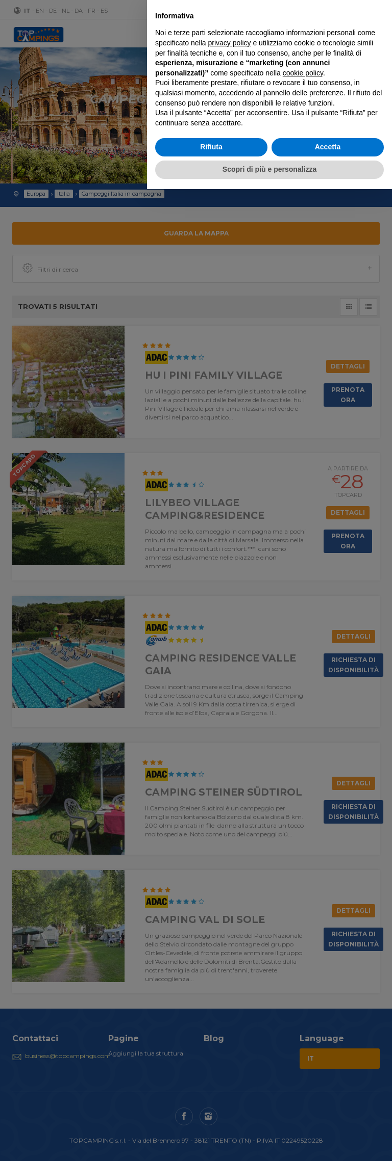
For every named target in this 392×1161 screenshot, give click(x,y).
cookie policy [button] (303, 73)
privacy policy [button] (229, 43)
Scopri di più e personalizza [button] (269, 169)
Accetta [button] (328, 147)
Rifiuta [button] (211, 147)
